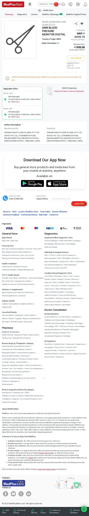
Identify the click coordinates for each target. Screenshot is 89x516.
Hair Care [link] (37, 249)
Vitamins (74, 279)
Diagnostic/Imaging (9, 402)
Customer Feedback (11, 215)
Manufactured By (11, 128)
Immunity (75, 282)
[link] (13, 4)
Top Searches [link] (7, 338)
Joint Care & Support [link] (35, 278)
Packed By (51, 128)
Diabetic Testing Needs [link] (10, 304)
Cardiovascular (18, 393)
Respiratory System (9, 353)
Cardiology (69, 323)
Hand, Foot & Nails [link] (27, 258)
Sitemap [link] (34, 513)
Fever (55, 282)
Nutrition (5, 369)
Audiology (66, 336)
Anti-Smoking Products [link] (26, 284)
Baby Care (14, 241)
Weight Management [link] (26, 270)
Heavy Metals (49, 298)
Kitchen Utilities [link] (8, 318)
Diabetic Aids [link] (7, 307)
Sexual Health (49, 357)
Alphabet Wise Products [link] (21, 338)
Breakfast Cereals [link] (20, 267)
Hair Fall (71, 350)
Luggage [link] (18, 318)
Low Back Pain (71, 347)
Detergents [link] (19, 315)
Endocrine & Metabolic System (13, 365)
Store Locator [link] (33, 335)
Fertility (47, 279)
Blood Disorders (76, 298)
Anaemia (47, 282)
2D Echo (75, 258)
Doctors (34, 14)
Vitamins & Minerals (33, 365)
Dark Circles (59, 347)
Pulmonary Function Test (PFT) (55, 268)
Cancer (47, 286)
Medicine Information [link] (10, 332)
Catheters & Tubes (8, 396)
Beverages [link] (6, 322)
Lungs (76, 276)
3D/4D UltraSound (68, 255)
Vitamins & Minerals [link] (25, 292)
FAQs (14, 212)
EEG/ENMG (66, 258)
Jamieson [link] (22, 296)
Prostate (63, 286)
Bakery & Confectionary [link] (31, 318)
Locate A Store (28, 212)
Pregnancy (72, 286)
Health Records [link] (7, 335)
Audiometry (80, 262)
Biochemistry (60, 244)
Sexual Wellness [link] (25, 252)
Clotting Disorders (50, 295)
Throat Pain (62, 350)
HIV (78, 286)
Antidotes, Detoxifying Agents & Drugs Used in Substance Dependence (19, 379)
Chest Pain (48, 344)
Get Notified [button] (76, 58)
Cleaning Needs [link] (8, 315)
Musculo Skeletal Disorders (54, 292)
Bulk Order (43, 215)
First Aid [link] (5, 278)
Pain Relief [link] (13, 278)
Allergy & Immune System (11, 375)
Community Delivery (29, 215)
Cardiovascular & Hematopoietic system (16, 349)
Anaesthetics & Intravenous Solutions (15, 372)
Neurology (78, 323)
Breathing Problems (51, 354)
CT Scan (52, 255)
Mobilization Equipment (33, 396)
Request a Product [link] (21, 335)
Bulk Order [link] (5, 511)
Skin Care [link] (5, 249)
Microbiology (48, 244)
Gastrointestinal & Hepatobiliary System (16, 346)
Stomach (66, 302)
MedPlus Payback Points (76, 14)
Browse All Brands (59, 212)
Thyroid (67, 279)
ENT (56, 326)
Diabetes (61, 282)
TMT (59, 258)
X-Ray (59, 255)
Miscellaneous (7, 384)
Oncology (5, 362)
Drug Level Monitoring (67, 295)
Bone (68, 282)
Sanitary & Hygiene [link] (17, 249)
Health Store (45, 10)
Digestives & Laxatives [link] (23, 281)
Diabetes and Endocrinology (54, 323)
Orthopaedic (6, 399)
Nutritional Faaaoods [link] (9, 270)
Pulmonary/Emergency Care (31, 399)
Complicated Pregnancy (53, 336)
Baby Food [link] (5, 241)
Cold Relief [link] (23, 278)
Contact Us (53, 215)
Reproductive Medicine (52, 330)
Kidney (53, 279)
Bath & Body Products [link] (10, 252)
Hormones (25, 356)
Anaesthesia (6, 393)
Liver (71, 276)
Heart (66, 276)
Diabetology (70, 320)
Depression (70, 344)
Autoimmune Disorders (53, 302)
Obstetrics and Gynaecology (54, 320)
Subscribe (79, 204)
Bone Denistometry (51, 262)
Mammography (50, 258)
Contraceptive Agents (9, 359)
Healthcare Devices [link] (9, 284)
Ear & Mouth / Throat (21, 369)
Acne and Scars (66, 354)
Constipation (48, 347)
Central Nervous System (26, 353)
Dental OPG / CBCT (67, 262)
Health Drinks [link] (7, 267)
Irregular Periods (50, 350)
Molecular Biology (50, 247)
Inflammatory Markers (52, 305)
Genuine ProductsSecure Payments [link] (69, 91)
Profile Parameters (66, 241)
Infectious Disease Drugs (28, 359)
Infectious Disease (63, 298)
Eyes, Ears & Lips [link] (27, 255)
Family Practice (65, 317)
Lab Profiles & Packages (53, 276)
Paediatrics (76, 317)
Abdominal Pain (79, 354)
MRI (45, 255)
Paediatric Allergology (70, 330)
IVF (69, 333)
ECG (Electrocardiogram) (53, 265)
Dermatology (49, 326)
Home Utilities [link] (30, 315)
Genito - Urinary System (18, 362)
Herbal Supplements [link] (9, 296)
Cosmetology (79, 326)
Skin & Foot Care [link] (8, 281)
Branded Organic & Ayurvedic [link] (22, 322)
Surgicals (15, 399)
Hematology (70, 244)
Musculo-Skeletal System (11, 356)
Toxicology (69, 292)
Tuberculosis (49, 289)
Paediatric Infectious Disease (55, 333)
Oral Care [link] (29, 249)
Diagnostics (22, 14)
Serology (77, 241)
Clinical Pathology (50, 241)
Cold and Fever (59, 344)
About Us (7, 212)
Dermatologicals (36, 369)
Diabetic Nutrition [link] (26, 304)
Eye (11, 369)
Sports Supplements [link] (9, 292)
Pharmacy (9, 14)
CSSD (27, 393)
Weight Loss (80, 344)
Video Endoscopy (70, 265)
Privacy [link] (43, 513)
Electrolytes (66, 305)
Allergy (60, 279)
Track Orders (45, 212)
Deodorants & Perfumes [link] (11, 255)
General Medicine (51, 317)
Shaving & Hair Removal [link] (10, 258)
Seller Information (50, 43)
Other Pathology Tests (63, 289)
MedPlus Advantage (52, 14)
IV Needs (20, 396)
